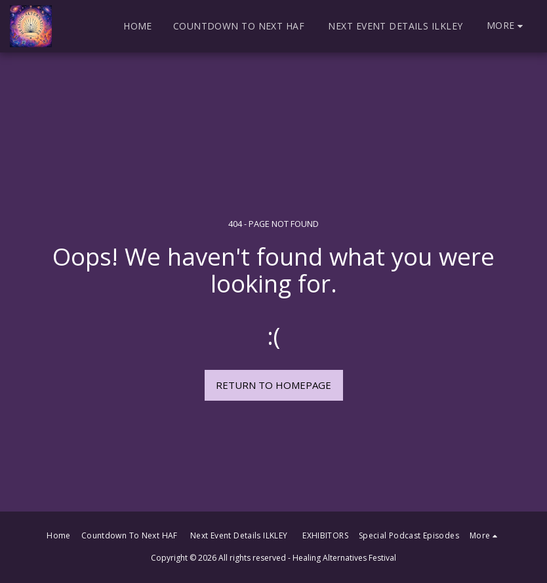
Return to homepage (273, 385)
